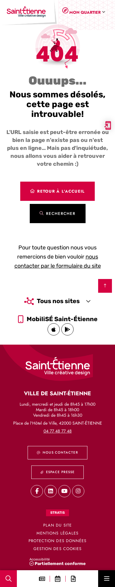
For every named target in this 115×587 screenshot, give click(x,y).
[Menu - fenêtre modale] (106, 578)
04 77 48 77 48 (58, 431)
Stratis (57, 513)
